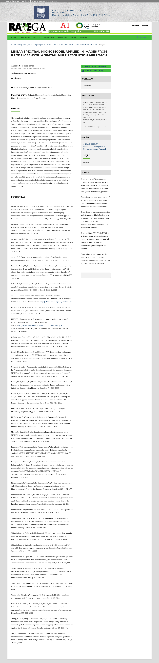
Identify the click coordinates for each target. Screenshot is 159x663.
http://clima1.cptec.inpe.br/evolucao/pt (56, 302)
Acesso (36, 37)
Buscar (83, 37)
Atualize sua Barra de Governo (44, 1)
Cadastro (49, 37)
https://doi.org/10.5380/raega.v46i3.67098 (34, 87)
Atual (14, 37)
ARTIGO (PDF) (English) (95, 66)
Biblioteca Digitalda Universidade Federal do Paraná (81, 12)
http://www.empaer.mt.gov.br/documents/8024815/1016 (41, 325)
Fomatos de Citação (93, 127)
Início (14, 45)
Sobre (73, 37)
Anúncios (62, 37)
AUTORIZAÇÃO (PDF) (93, 71)
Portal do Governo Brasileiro (17, 1)
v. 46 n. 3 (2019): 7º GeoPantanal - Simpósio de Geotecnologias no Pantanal (62, 45)
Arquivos (25, 37)
